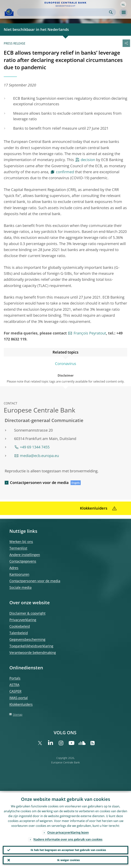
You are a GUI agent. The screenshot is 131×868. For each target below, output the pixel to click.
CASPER (15, 691)
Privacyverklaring (22, 620)
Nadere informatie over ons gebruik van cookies (67, 838)
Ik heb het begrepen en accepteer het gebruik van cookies (68, 849)
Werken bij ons (21, 541)
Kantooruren (19, 574)
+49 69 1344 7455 (35, 447)
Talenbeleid (18, 633)
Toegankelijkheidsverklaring (31, 646)
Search (111, 12)
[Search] (63, 12)
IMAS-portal (18, 698)
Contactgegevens (22, 561)
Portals (14, 678)
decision (88, 159)
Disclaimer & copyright (27, 613)
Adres (13, 568)
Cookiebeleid (19, 626)
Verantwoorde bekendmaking (32, 652)
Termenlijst (18, 548)
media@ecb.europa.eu (39, 455)
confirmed (65, 171)
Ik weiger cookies (68, 859)
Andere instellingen (24, 554)
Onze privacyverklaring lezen (68, 831)
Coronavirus (65, 363)
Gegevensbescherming (27, 639)
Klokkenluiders (21, 704)
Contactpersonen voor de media (39, 482)
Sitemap (17, 714)
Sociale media (20, 587)
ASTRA (14, 684)
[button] (123, 4)
